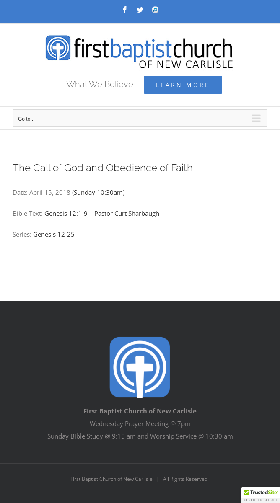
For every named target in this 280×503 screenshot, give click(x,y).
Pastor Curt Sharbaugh (126, 213)
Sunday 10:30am (98, 192)
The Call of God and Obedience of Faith (103, 168)
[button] (260, 495)
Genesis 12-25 (54, 234)
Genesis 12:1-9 (66, 213)
